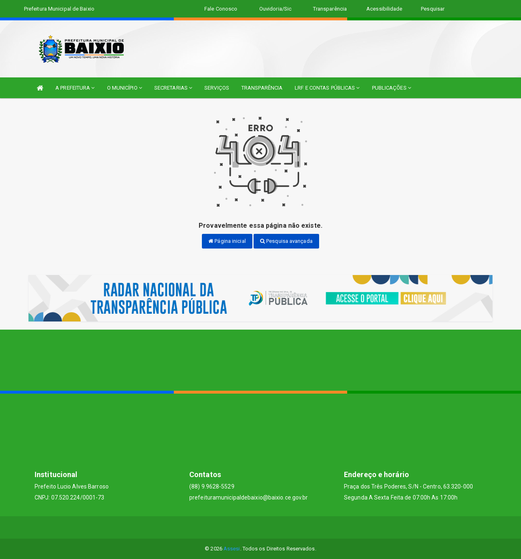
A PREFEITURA (74, 88)
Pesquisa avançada (286, 241)
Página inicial (227, 241)
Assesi (231, 549)
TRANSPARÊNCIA (261, 88)
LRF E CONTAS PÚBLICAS (327, 88)
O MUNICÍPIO (124, 88)
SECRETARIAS (173, 88)
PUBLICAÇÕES (391, 88)
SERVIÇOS (216, 88)
